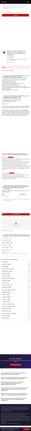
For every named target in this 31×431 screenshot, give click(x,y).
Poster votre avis (16, 214)
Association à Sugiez (16, 311)
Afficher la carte (16, 224)
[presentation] (10, 210)
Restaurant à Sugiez (16, 264)
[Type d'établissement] (8, 12)
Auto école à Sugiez (16, 315)
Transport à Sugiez (16, 299)
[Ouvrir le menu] (28, 2)
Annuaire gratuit (4, 406)
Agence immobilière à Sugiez (16, 306)
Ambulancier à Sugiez (16, 308)
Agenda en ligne (7, 410)
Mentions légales (4, 423)
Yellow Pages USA (21, 409)
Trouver (15, 15)
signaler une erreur (24, 253)
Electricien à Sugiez (16, 292)
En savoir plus (12, 429)
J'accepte (27, 429)
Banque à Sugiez (16, 318)
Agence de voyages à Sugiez (16, 304)
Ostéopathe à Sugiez (16, 297)
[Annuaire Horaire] (4, 2)
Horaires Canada (22, 406)
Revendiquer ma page (15, 364)
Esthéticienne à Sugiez (25, 190)
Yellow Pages (19, 408)
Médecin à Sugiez (16, 294)
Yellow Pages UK (14, 409)
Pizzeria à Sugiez (16, 283)
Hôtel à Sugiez (16, 266)
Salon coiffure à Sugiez (16, 285)
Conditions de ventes (12, 423)
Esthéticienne (10, 57)
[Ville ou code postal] (22, 12)
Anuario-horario (13, 408)
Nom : (3, 194)
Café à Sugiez (16, 261)
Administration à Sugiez (16, 271)
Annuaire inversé (7, 409)
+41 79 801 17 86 (11, 60)
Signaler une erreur (11, 62)
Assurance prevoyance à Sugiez (16, 313)
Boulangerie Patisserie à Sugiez (16, 290)
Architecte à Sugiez (16, 273)
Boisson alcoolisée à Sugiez (16, 278)
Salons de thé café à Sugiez (16, 268)
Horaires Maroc (6, 408)
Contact (18, 423)
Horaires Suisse (16, 406)
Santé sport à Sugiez (16, 287)
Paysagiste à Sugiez (16, 280)
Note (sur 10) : (23, 194)
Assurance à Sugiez (16, 276)
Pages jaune (10, 406)
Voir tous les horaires (7, 70)
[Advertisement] (15, 33)
